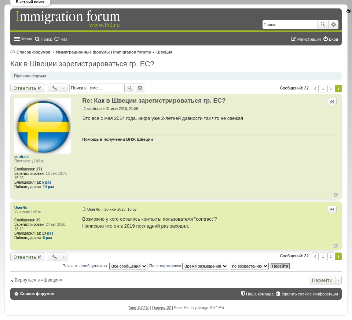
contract (21, 157)
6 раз (47, 238)
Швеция (165, 52)
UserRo (20, 208)
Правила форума (30, 76)
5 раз (46, 182)
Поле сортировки (188, 266)
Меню (26, 39)
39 (38, 220)
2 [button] (331, 89)
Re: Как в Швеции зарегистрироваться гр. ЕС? (153, 100)
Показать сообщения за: (104, 266)
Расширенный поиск (333, 24)
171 (39, 169)
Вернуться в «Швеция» (38, 280)
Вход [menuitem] (333, 39)
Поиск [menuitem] (46, 39)
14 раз (48, 187)
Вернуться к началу (336, 195)
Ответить (25, 88)
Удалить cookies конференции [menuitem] (309, 294)
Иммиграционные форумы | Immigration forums (103, 52)
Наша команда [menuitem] (260, 294)
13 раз (48, 233)
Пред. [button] (315, 88)
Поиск (323, 24)
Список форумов (33, 52)
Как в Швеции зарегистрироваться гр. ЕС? (82, 64)
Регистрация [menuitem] (309, 39)
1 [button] (323, 89)
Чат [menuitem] (63, 39)
